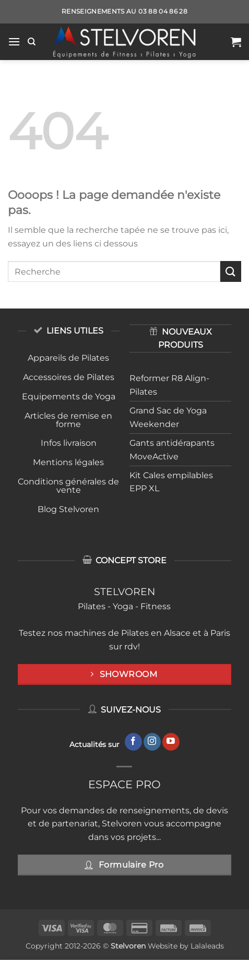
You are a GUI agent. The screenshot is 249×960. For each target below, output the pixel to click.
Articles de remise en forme (68, 420)
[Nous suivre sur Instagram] (152, 742)
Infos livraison (69, 443)
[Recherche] (31, 42)
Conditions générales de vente (68, 486)
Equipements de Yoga (68, 396)
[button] (14, 41)
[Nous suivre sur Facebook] (133, 742)
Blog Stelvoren (68, 509)
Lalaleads (207, 946)
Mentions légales (68, 462)
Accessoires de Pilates (68, 377)
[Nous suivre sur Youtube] (171, 742)
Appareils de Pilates (68, 358)
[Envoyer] (230, 271)
